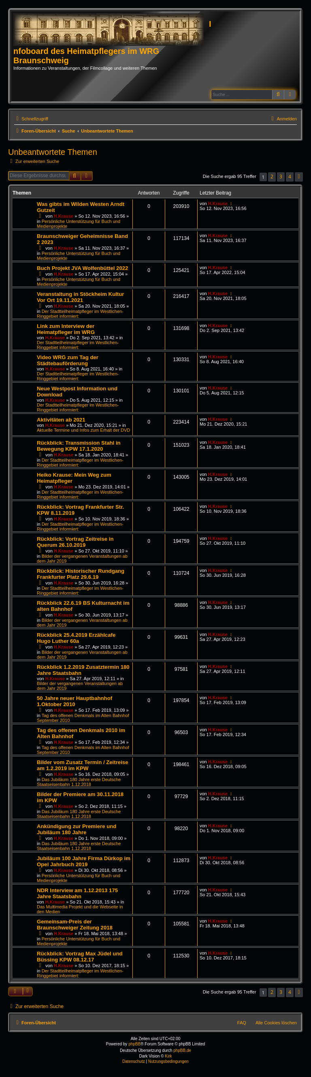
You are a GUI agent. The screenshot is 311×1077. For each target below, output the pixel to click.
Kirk (168, 1056)
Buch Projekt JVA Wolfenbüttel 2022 (82, 268)
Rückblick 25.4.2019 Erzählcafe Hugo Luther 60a (76, 638)
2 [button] (272, 176)
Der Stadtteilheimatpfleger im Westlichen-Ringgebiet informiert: (78, 345)
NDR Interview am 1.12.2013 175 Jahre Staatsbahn (77, 893)
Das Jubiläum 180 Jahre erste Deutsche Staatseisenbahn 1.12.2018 (79, 782)
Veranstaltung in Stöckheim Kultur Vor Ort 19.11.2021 (80, 297)
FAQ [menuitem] (241, 1022)
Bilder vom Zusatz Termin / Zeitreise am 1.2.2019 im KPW (82, 765)
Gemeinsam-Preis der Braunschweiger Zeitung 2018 (75, 925)
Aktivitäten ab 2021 (61, 420)
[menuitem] (283, 119)
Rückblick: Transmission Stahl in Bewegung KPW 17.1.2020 (79, 446)
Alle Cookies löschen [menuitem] (276, 1022)
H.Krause (63, 216)
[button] (299, 177)
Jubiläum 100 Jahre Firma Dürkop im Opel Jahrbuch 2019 (83, 861)
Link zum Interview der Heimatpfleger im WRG (66, 329)
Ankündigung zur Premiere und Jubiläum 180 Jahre (76, 829)
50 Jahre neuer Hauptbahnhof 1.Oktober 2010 (74, 701)
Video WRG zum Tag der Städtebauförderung (67, 360)
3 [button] (280, 176)
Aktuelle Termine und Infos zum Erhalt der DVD (83, 430)
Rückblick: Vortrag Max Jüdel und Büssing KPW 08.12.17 (80, 957)
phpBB (134, 1044)
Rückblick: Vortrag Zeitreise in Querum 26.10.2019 (75, 542)
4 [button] (289, 176)
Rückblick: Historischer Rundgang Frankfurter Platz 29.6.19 (80, 574)
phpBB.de (182, 1050)
